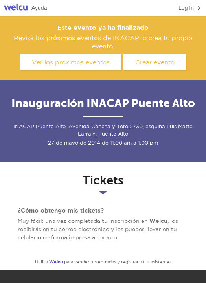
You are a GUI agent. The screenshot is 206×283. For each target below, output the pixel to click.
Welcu (16, 8)
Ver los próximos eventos (71, 62)
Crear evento (155, 62)
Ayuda (39, 8)
